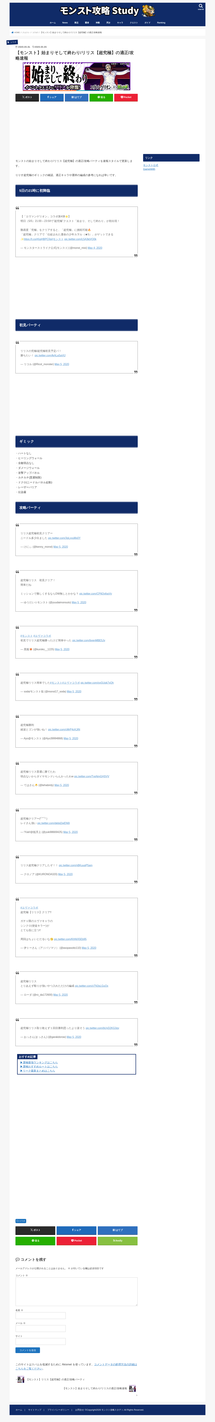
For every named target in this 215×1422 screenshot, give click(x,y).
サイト (19, 1337)
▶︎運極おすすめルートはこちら (39, 1066)
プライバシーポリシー (57, 1411)
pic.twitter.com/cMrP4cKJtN (64, 729)
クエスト (134, 23)
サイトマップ (34, 1411)
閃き (108, 23)
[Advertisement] (45, 129)
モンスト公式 (150, 165)
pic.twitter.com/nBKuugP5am (75, 865)
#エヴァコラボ (42, 636)
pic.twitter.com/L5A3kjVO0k (80, 239)
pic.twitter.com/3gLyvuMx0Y (64, 538)
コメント (21, 1277)
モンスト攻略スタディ (111, 1411)
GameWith (149, 169)
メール (20, 1324)
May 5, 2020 (62, 364)
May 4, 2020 (95, 248)
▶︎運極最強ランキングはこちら (39, 1062)
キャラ (120, 23)
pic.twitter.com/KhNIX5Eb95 (70, 939)
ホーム (53, 23)
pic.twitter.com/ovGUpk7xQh (97, 683)
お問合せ (78, 1411)
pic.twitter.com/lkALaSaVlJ (50, 355)
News (65, 23)
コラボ (22, 1221)
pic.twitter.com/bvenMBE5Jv (88, 640)
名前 (19, 1311)
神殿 (98, 23)
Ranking (161, 23)
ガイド (147, 23)
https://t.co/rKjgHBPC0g (37, 239)
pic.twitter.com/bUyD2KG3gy (102, 1028)
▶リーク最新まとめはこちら (37, 1071)
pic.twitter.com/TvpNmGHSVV (91, 776)
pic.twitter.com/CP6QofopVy (95, 594)
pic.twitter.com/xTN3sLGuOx (91, 986)
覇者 (87, 23)
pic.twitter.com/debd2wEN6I (53, 823)
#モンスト (57, 239)
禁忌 (76, 23)
